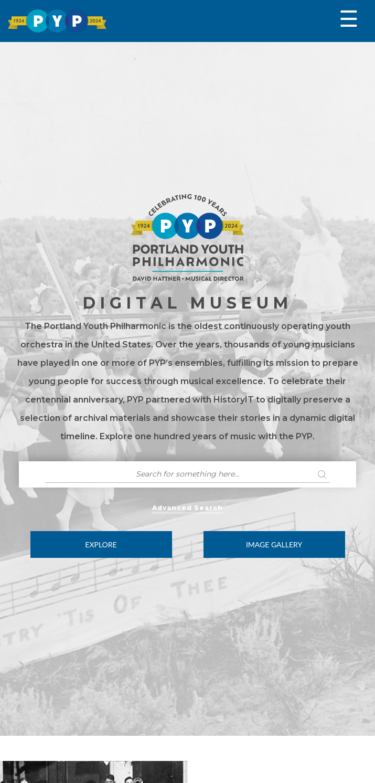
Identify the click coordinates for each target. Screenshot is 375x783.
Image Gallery (274, 544)
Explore (100, 544)
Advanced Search (187, 508)
